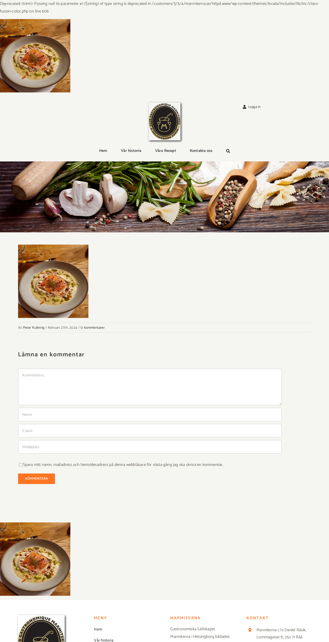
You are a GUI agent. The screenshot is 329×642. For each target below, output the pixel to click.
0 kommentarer (93, 328)
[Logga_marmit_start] (164, 104)
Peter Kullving (33, 328)
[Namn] (150, 414)
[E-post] (150, 431)
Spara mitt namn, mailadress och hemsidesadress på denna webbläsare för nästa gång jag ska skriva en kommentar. (123, 464)
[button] (228, 151)
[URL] (150, 447)
